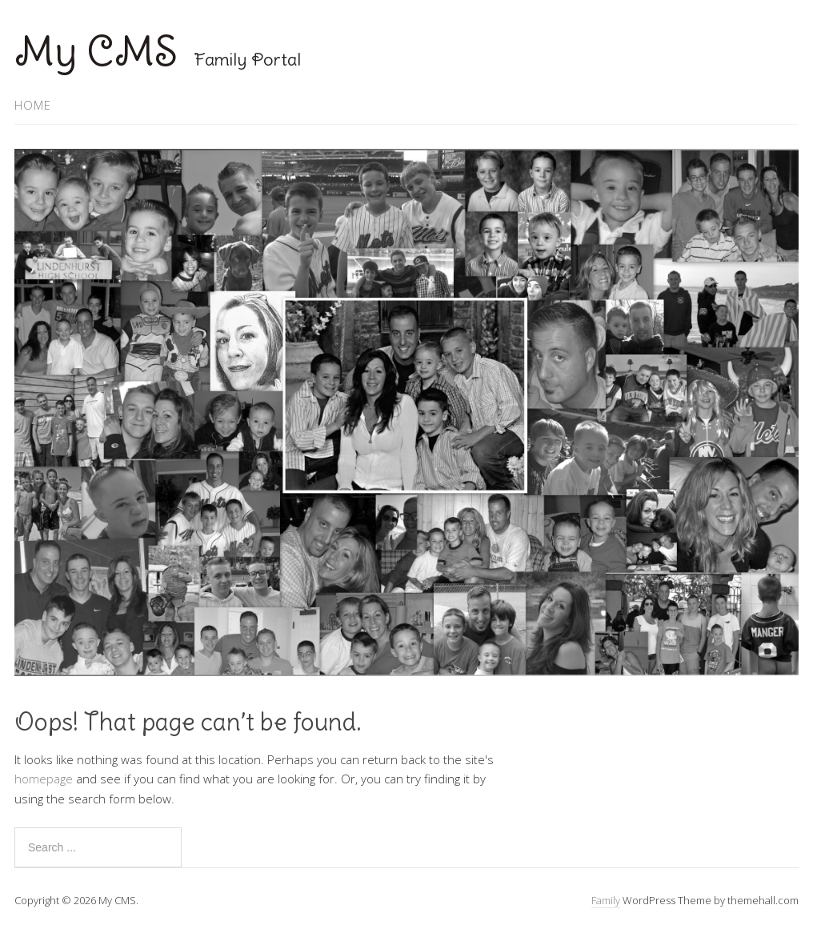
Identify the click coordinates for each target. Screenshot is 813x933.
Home (32, 105)
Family (605, 900)
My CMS (96, 51)
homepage (43, 779)
